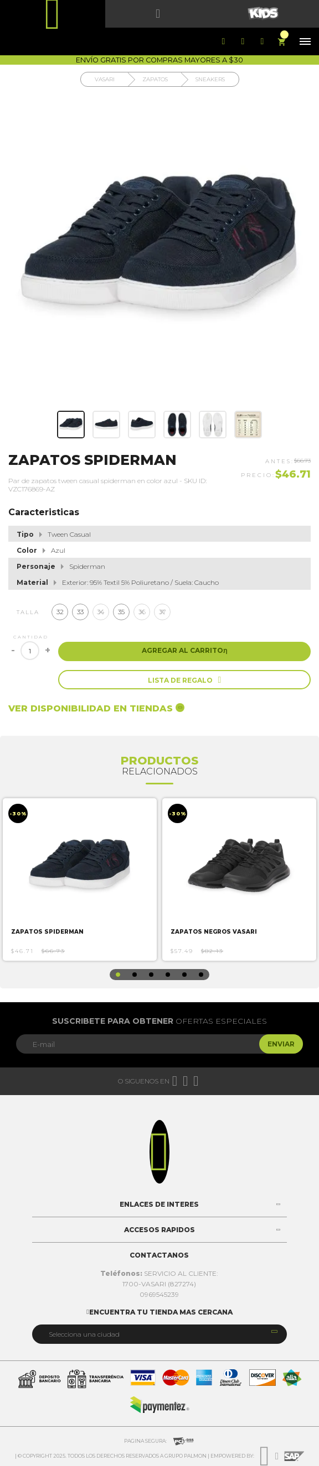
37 (162, 612)
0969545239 (159, 1294)
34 (101, 612)
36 (142, 612)
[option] (80, 879)
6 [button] (201, 974)
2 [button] (134, 974)
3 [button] (151, 974)
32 (60, 612)
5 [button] (184, 974)
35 (121, 612)
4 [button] (168, 974)
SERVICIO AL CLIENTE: (159, 1273)
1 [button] (118, 974)
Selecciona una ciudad (84, 1334)
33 (80, 612)
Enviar (281, 1044)
